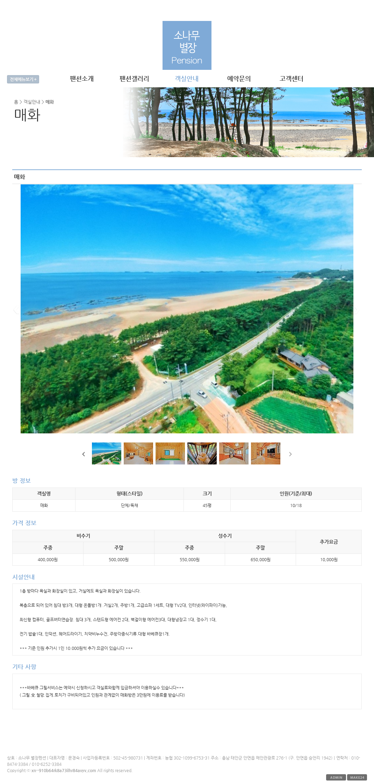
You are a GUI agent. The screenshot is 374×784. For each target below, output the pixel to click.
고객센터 (291, 78)
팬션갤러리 (134, 78)
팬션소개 (82, 78)
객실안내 (187, 78)
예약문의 (239, 78)
